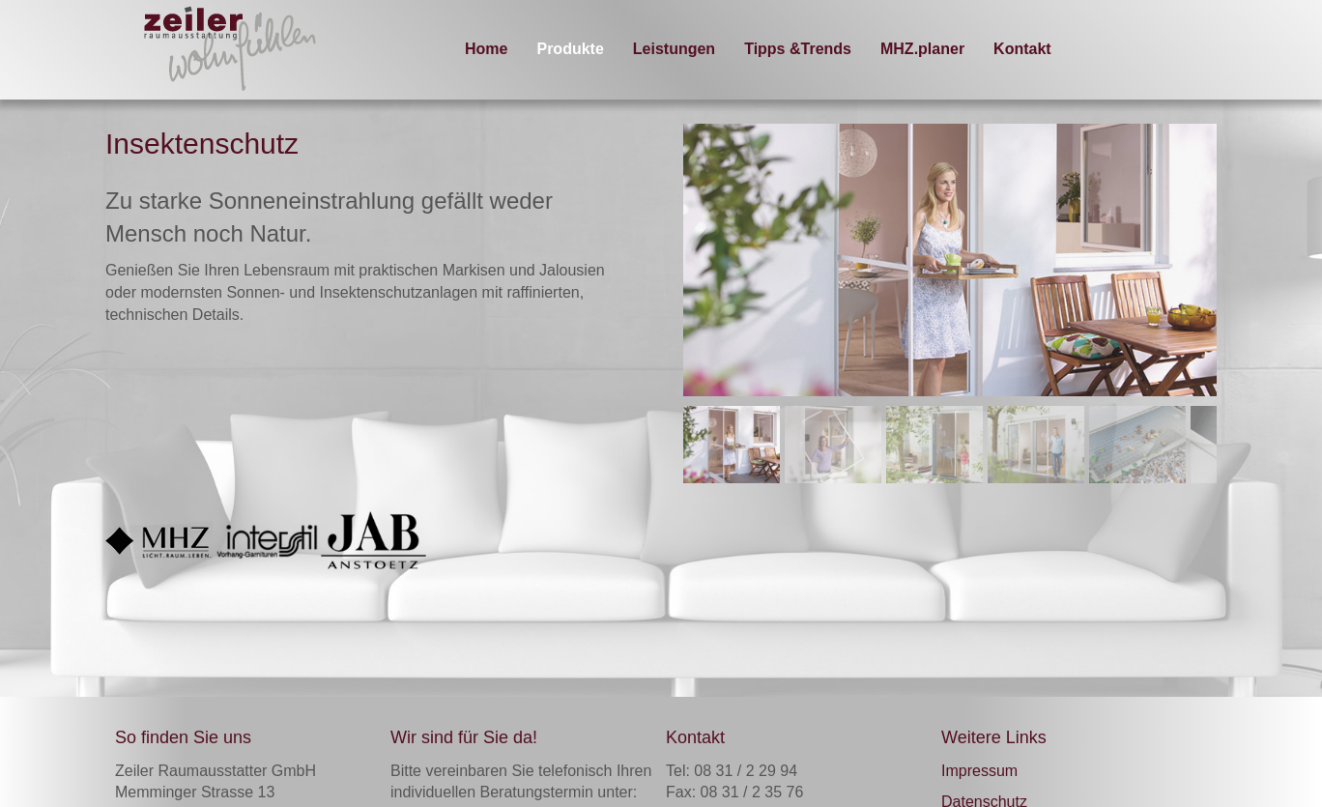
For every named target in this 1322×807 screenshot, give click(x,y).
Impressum (979, 771)
